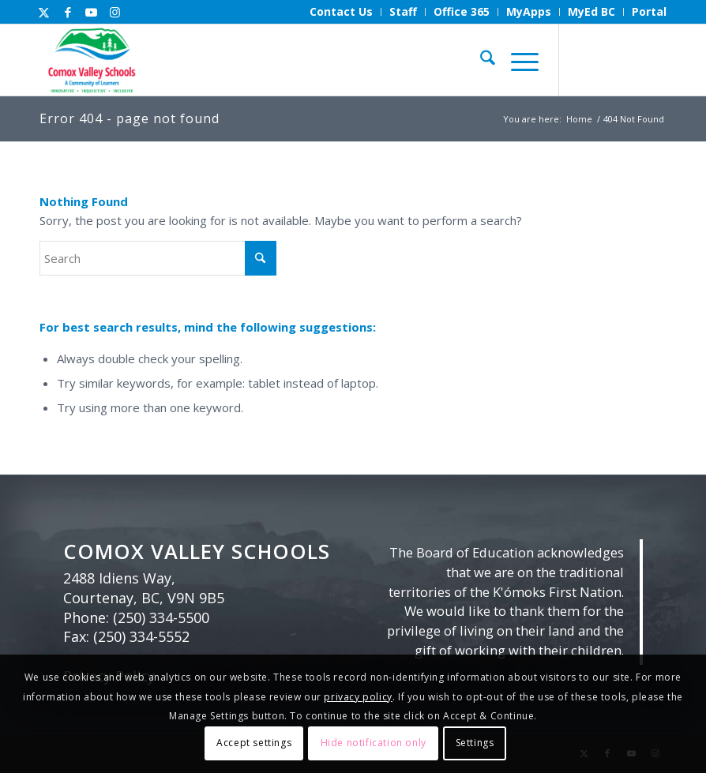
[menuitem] (341, 12)
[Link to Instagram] (115, 12)
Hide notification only (373, 742)
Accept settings (253, 742)
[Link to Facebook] (68, 12)
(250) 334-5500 (161, 617)
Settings (475, 742)
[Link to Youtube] (91, 12)
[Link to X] (44, 12)
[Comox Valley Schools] (90, 60)
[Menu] (517, 60)
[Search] (479, 60)
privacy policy (358, 697)
